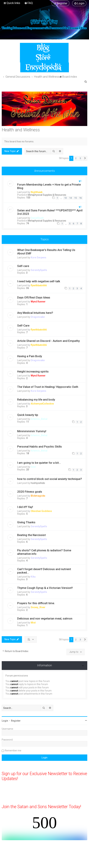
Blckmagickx (38, 495)
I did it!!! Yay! (25, 507)
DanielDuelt (37, 218)
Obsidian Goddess (41, 511)
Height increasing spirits (33, 371)
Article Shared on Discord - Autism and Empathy (48, 341)
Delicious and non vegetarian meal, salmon (44, 618)
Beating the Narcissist (31, 535)
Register (16, 720)
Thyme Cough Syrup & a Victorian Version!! (45, 588)
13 (65, 198)
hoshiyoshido (38, 483)
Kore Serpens (38, 257)
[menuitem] (29, 3)
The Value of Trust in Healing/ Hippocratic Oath (47, 387)
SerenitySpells (39, 270)
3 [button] (80, 158)
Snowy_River (38, 607)
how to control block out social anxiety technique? (49, 479)
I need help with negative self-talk (38, 281)
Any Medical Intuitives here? (35, 312)
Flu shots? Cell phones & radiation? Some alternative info (44, 552)
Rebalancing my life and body (36, 399)
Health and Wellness (21, 129)
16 (80, 198)
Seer (33, 466)
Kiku (33, 576)
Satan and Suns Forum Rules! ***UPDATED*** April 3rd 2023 (49, 212)
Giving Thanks (26, 522)
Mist (33, 622)
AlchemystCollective (42, 403)
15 (75, 198)
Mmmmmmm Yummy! (31, 431)
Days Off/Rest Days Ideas (33, 297)
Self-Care (23, 325)
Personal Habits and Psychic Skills (39, 446)
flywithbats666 (39, 285)
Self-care (23, 266)
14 (70, 198)
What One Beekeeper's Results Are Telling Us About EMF (46, 251)
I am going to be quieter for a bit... (39, 462)
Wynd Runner (38, 301)
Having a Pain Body (29, 356)
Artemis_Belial (39, 419)
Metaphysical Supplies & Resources (47, 194)
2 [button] (75, 158)
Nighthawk (36, 192)
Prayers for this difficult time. (36, 603)
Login (5, 720)
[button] (85, 158)
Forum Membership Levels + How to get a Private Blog (49, 186)
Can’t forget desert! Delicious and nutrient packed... (44, 570)
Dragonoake (38, 317)
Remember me (13, 750)
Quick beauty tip (27, 415)
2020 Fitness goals (29, 491)
